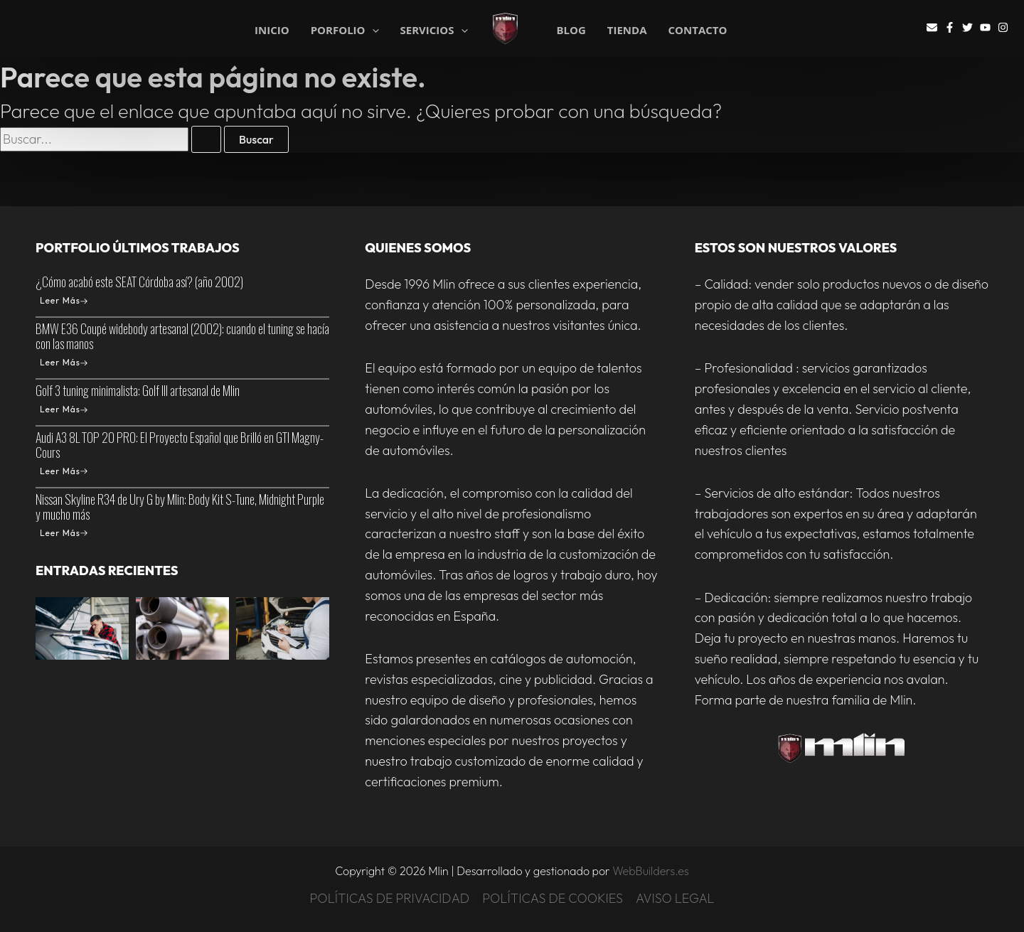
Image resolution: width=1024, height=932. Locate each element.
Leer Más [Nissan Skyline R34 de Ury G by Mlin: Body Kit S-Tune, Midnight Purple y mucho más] (63, 532)
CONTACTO (697, 30)
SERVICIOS (434, 29)
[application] (372, 30)
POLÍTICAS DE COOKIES (552, 898)
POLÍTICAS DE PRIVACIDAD (389, 898)
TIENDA (627, 30)
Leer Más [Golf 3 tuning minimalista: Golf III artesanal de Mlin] (63, 409)
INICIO (272, 29)
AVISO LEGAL (675, 898)
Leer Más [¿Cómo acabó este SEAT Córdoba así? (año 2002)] (63, 300)
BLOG (570, 30)
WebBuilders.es (650, 871)
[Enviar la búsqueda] (206, 139)
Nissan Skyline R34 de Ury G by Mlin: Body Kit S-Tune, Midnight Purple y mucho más (180, 506)
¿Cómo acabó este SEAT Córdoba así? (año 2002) (139, 281)
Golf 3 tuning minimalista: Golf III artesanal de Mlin (138, 390)
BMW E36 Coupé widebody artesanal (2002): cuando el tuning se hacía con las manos (182, 336)
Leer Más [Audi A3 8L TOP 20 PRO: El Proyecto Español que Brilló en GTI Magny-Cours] (63, 471)
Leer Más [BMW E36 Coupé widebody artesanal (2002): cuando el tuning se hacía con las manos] (63, 362)
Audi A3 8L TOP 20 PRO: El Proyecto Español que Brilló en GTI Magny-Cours (180, 444)
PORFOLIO (345, 29)
